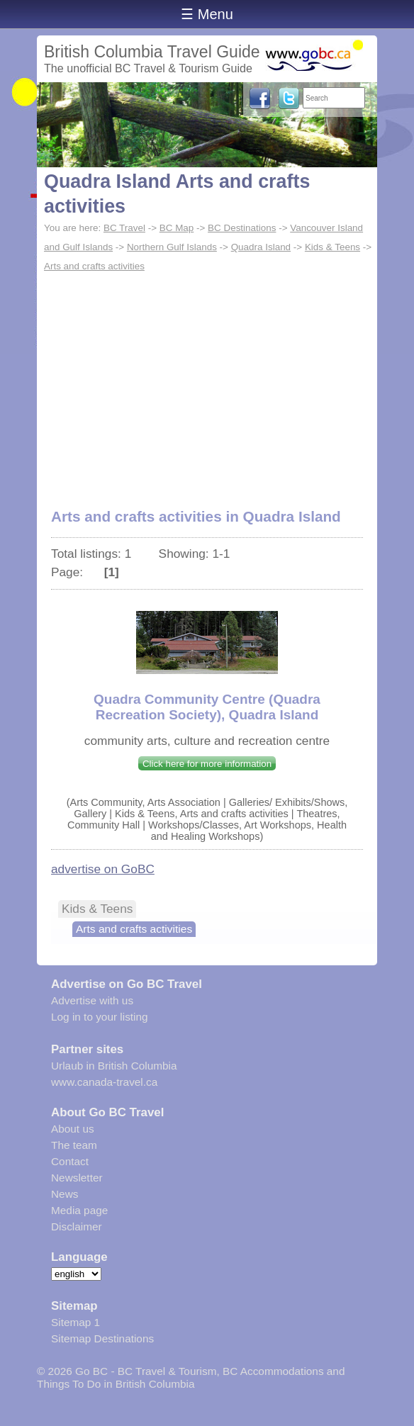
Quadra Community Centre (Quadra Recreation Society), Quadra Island (207, 707)
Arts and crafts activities (94, 266)
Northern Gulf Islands (172, 247)
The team (74, 1145)
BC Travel (124, 228)
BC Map (177, 228)
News (64, 1194)
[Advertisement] (207, 382)
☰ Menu (207, 14)
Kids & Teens (332, 247)
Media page (79, 1210)
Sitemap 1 (75, 1322)
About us (72, 1129)
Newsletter (77, 1178)
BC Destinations (242, 228)
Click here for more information (207, 763)
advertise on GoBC (103, 869)
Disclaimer (76, 1226)
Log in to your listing (99, 1017)
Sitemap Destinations (102, 1338)
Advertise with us (92, 1000)
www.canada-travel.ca (104, 1082)
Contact (70, 1161)
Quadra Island (261, 247)
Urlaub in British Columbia (114, 1066)
